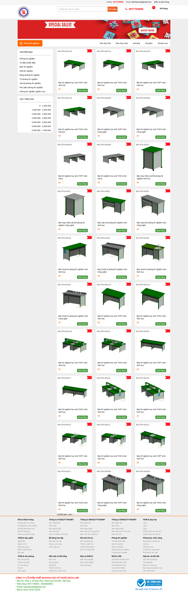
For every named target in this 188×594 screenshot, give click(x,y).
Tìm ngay (112, 9)
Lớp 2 (145, 526)
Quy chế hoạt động (150, 559)
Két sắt (20, 568)
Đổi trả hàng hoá (24, 531)
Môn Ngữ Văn (85, 523)
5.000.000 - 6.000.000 (41, 126)
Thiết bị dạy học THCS (151, 534)
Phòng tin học (148, 547)
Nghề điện (21, 541)
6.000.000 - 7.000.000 (41, 130)
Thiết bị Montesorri (87, 547)
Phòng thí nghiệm (27, 59)
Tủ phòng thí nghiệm (29, 79)
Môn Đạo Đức (54, 531)
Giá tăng (136, 43)
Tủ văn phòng (23, 565)
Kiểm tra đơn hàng (161, 2)
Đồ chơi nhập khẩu (87, 550)
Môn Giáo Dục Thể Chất (121, 531)
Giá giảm (148, 43)
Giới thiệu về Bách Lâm (120, 559)
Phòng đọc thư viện (150, 552)
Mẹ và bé (52, 559)
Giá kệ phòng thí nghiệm (30, 83)
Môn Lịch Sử (116, 534)
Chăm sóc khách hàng (26, 534)
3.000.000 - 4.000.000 (41, 118)
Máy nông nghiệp (86, 562)
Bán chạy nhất (122, 43)
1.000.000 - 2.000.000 (41, 110)
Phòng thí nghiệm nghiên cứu (32, 91)
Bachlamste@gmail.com (141, 2)
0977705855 (118, 2)
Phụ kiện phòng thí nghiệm (31, 87)
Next (65, 514)
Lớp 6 (145, 529)
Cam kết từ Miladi (118, 568)
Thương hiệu (148, 562)
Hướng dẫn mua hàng (26, 523)
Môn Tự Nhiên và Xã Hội (58, 534)
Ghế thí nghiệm (26, 71)
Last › (70, 514)
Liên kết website (149, 571)
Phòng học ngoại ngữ (151, 550)
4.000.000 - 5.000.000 (41, 122)
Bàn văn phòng (23, 559)
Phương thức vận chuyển (27, 526)
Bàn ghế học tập (55, 541)
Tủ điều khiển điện (28, 63)
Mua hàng (82, 90)
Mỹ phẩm (52, 565)
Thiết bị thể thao (55, 568)
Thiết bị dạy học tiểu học (152, 531)
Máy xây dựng (85, 565)
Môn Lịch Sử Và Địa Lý (89, 534)
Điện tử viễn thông (24, 550)
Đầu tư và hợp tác (150, 565)
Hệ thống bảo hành (119, 565)
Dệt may (21, 552)
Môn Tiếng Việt (54, 523)
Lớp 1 (145, 523)
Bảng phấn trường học (151, 541)
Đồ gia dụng (53, 562)
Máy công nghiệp (86, 559)
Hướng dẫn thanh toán (26, 529)
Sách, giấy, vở (54, 547)
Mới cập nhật (105, 43)
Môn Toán (52, 526)
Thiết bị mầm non (86, 544)
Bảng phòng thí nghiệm (30, 75)
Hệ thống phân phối (119, 562)
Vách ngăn (22, 571)
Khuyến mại (163, 43)
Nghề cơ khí (22, 544)
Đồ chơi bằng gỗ (86, 541)
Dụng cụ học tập (55, 544)
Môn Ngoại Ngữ (55, 529)
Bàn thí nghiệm (26, 67)
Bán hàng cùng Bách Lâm (153, 568)
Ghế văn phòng (23, 562)
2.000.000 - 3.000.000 (41, 114)
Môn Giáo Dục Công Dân (89, 531)
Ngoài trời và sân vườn (57, 571)
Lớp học (146, 544)
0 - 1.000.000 (45, 106)
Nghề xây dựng (23, 547)
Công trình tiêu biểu (119, 571)
